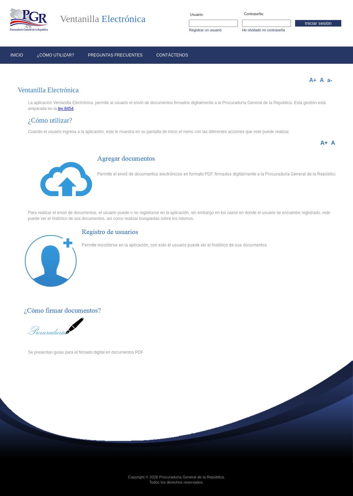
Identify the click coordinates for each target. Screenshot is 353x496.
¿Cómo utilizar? (55, 55)
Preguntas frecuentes (115, 55)
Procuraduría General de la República (191, 477)
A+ (312, 80)
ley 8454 (65, 108)
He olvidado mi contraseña (263, 30)
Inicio (16, 55)
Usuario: (196, 14)
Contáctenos (172, 55)
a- (329, 80)
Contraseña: (254, 14)
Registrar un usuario (205, 30)
